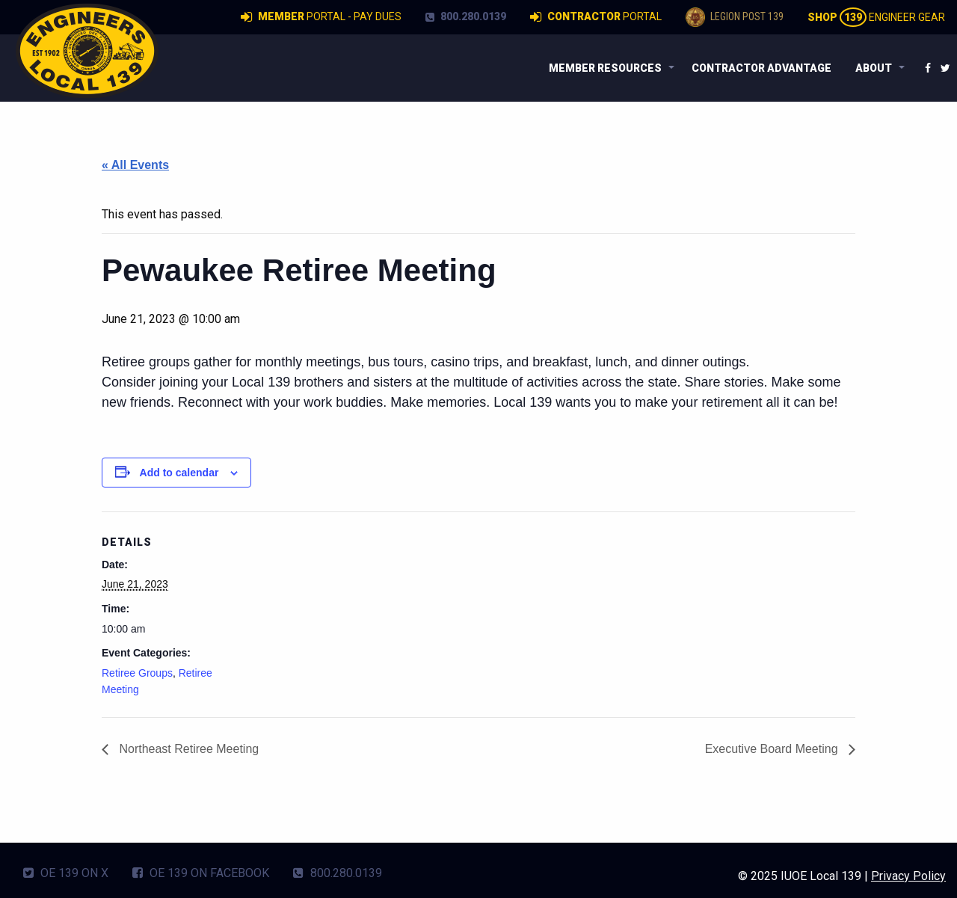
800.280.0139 (465, 16)
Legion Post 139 (735, 17)
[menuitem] (608, 68)
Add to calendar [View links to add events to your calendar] (179, 473)
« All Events (135, 165)
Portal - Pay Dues (321, 17)
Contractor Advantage (761, 68)
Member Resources (605, 68)
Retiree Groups (137, 673)
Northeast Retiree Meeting (187, 748)
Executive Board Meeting (773, 748)
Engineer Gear (876, 17)
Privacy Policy (908, 876)
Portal (596, 17)
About (873, 68)
